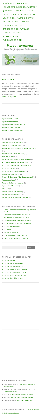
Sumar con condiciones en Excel (21, 394)
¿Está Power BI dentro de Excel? (15, 235)
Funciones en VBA (26, 14)
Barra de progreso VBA (25, 400)
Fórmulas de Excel (12, 33)
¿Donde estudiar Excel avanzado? (20, 7)
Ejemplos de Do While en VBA (12, 130)
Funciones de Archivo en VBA (12, 278)
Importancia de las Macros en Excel (16, 218)
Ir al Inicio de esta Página (10, 413)
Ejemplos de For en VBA (10, 122)
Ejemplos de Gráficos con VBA (13, 153)
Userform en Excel (12, 25)
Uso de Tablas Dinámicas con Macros (15, 197)
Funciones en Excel (9, 168)
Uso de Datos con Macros (11, 194)
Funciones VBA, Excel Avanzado (13, 171)
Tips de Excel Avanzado (10, 186)
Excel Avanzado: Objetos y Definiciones (16, 159)
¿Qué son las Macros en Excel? (18, 11)
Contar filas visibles (10, 392)
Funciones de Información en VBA (14, 272)
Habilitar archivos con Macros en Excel (17, 215)
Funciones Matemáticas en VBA (13, 266)
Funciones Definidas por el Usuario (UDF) (16, 165)
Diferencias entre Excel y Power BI (16, 238)
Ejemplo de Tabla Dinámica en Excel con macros (19, 148)
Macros (21, 18)
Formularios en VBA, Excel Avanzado (15, 162)
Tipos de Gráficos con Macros (12, 183)
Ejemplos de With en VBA (11, 127)
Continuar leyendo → (10, 96)
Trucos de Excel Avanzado (16, 29)
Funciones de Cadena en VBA (12, 263)
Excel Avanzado (20, 45)
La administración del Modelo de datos (17, 220)
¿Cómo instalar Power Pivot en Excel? (17, 223)
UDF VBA (30, 18)
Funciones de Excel (12, 40)
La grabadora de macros (10, 174)
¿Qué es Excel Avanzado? (15, 3)
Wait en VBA (8, 79)
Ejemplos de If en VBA (10, 119)
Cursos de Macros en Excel (11, 145)
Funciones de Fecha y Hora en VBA (14, 269)
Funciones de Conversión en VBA (14, 275)
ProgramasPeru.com (32, 409)
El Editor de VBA (8, 156)
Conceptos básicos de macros (12, 142)
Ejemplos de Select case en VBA (13, 125)
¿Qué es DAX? (9, 229)
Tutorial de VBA (10, 36)
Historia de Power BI (11, 232)
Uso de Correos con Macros (12, 192)
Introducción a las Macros (16, 22)
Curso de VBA (9, 14)
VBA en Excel (9, 18)
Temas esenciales (8, 180)
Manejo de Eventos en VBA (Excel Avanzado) (18, 177)
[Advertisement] (20, 306)
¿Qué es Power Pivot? (12, 226)
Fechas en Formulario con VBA (22, 397)
